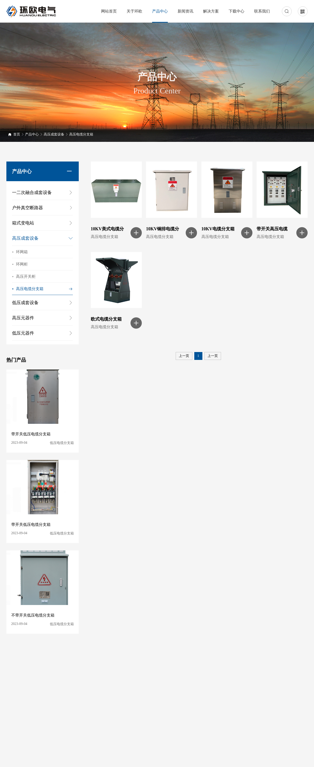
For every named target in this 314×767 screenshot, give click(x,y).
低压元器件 (23, 333)
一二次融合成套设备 (32, 192)
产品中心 (160, 11)
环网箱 (20, 252)
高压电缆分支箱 (81, 134)
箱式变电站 (23, 223)
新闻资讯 (185, 11)
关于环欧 (134, 11)
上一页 (184, 356)
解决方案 (211, 11)
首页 (16, 134)
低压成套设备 (25, 302)
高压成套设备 (54, 134)
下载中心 (236, 11)
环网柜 (20, 264)
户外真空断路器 (42, 207)
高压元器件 (23, 317)
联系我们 (262, 11)
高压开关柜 (24, 276)
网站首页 (109, 11)
